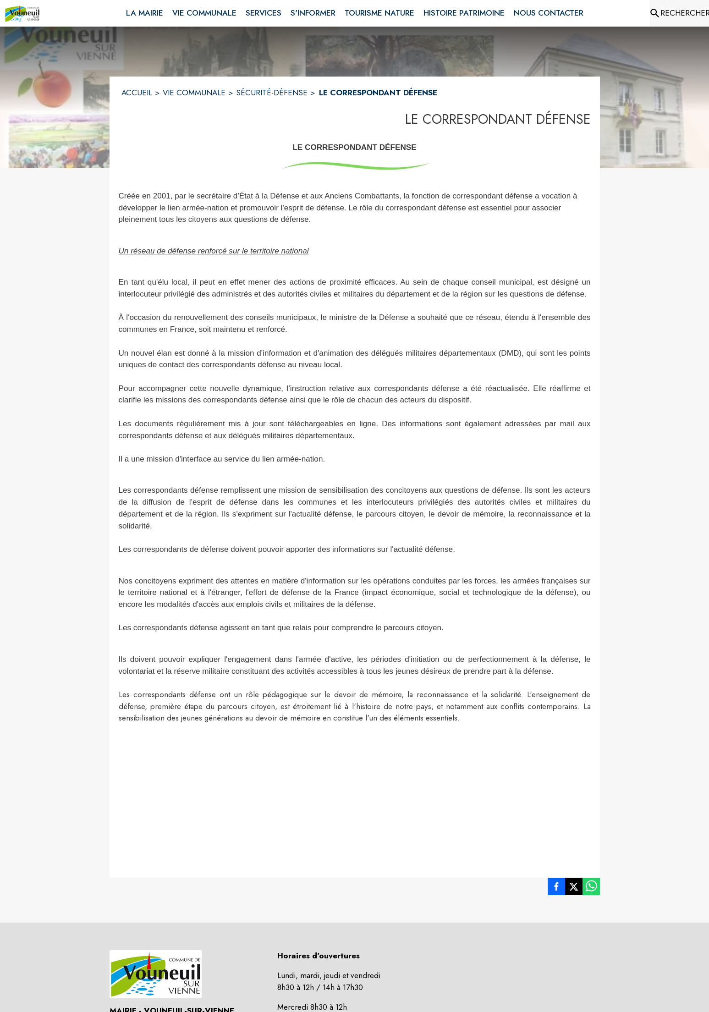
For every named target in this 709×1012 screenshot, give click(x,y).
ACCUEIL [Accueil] (136, 92)
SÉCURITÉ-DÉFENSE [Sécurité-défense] (272, 92)
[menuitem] (144, 11)
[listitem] (556, 888)
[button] (355, 164)
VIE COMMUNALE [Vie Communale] (194, 92)
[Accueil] (22, 13)
